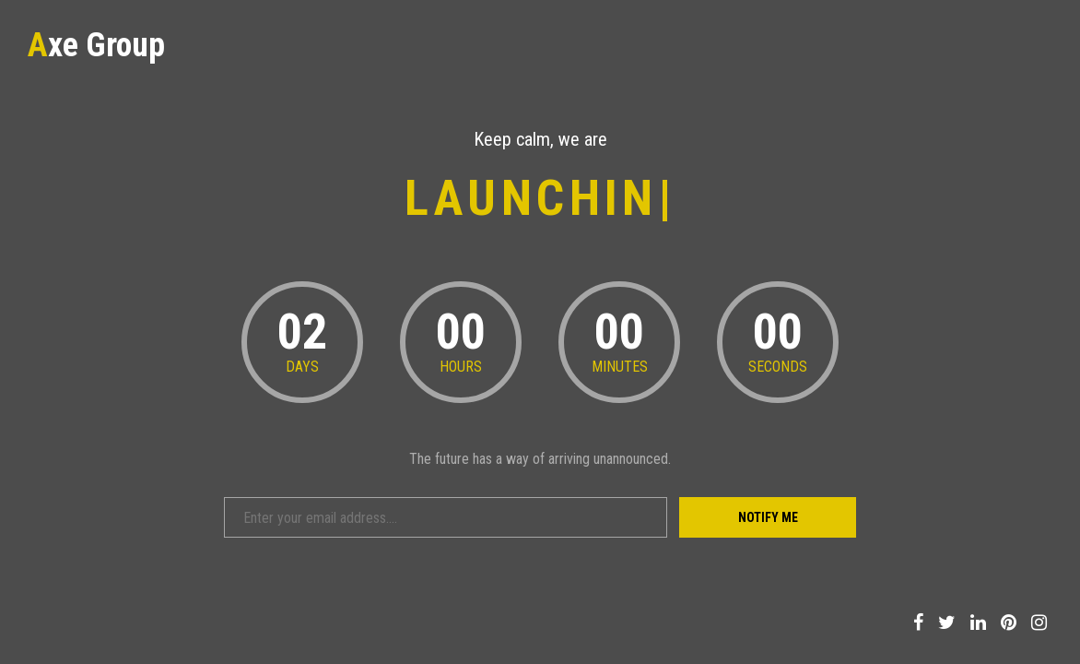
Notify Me (768, 517)
